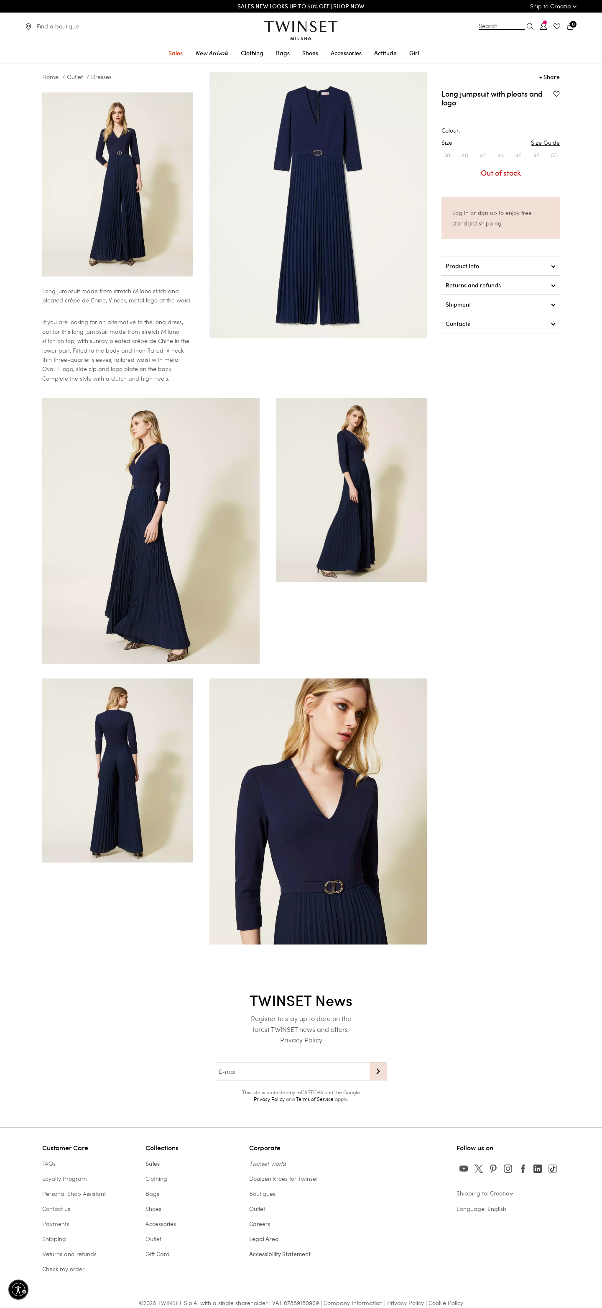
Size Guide (545, 143)
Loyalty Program (64, 1179)
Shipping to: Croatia (485, 1193)
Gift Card (157, 1254)
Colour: (450, 130)
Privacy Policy (301, 1039)
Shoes (153, 1209)
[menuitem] (175, 51)
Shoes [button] (310, 53)
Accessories (160, 1224)
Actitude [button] (385, 53)
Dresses (101, 77)
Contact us (56, 1209)
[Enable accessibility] (18, 1290)
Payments (55, 1224)
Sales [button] (175, 53)
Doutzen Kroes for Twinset (283, 1179)
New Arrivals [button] (211, 53)
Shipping (54, 1239)
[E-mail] (292, 1071)
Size (500, 143)
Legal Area (264, 1239)
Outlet (75, 77)
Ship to (553, 6)
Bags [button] (283, 53)
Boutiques (262, 1194)
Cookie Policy (446, 1303)
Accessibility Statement (280, 1254)
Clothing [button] (252, 53)
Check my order (63, 1269)
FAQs (49, 1163)
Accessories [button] (346, 53)
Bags (152, 1194)
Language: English (481, 1209)
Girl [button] (414, 53)
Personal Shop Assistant (74, 1194)
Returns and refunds (69, 1254)
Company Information (353, 1303)
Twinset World (267, 1163)
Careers (259, 1224)
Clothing (156, 1179)
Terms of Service (315, 1099)
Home (50, 77)
